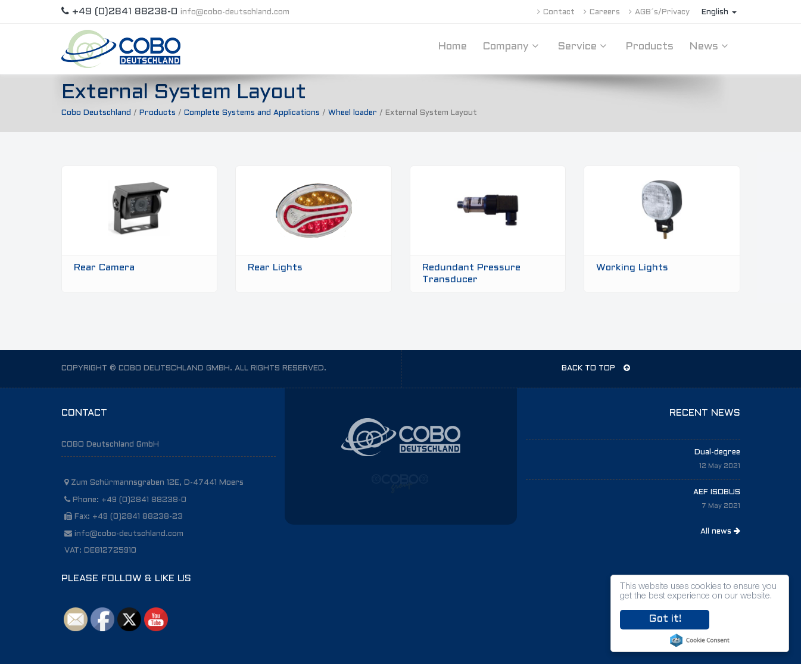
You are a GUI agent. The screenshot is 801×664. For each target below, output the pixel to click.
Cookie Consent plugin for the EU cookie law (700, 640)
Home (452, 47)
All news (720, 531)
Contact (556, 12)
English (719, 12)
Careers (602, 12)
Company (512, 46)
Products (649, 47)
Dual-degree (717, 452)
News (710, 46)
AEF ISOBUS (716, 492)
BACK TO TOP (596, 368)
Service (583, 46)
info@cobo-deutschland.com (234, 12)
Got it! (665, 619)
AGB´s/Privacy (659, 12)
